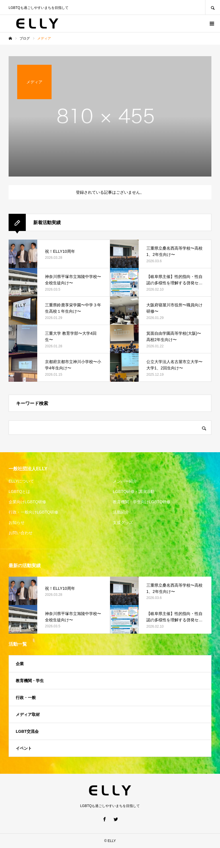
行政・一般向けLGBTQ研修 (33, 512)
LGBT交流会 (27, 731)
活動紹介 (121, 512)
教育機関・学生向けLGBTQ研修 (141, 502)
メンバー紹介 (125, 481)
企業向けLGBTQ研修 (27, 502)
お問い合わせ (21, 532)
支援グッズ (123, 522)
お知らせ (17, 522)
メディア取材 (28, 714)
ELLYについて (21, 481)
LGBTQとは (19, 491)
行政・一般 (26, 697)
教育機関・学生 (30, 680)
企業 (20, 663)
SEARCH (212, 7)
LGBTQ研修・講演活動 (133, 491)
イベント (24, 748)
